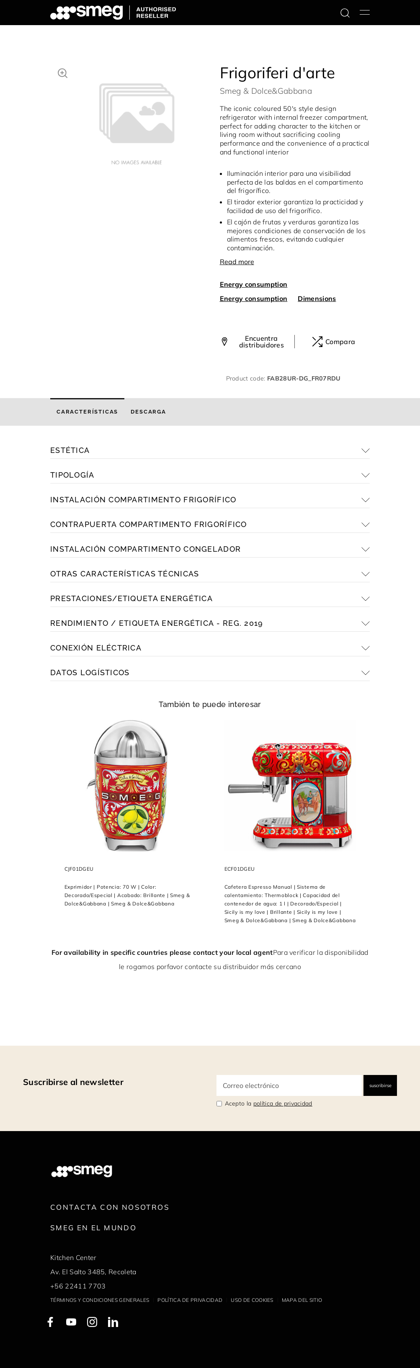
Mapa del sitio (302, 1300)
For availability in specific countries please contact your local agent (162, 952)
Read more (237, 261)
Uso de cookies (252, 1300)
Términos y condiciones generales (99, 1300)
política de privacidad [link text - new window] (282, 1103)
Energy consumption (254, 284)
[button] (63, 72)
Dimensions (317, 298)
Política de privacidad (189, 1300)
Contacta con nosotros (110, 1207)
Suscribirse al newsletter (73, 1082)
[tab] (87, 412)
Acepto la (268, 1103)
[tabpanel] (136, 120)
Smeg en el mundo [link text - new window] (93, 1227)
